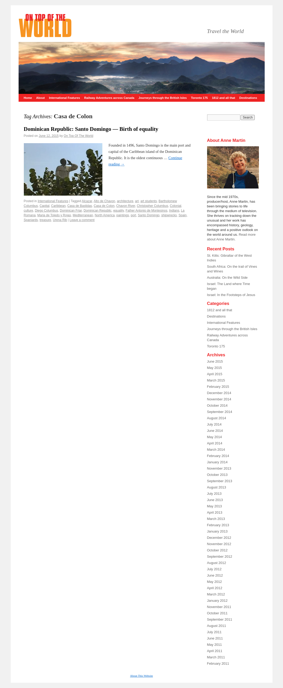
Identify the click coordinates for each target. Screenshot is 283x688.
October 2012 (217, 550)
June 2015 (215, 361)
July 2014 (214, 424)
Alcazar (87, 201)
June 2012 (215, 575)
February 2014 (218, 456)
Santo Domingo (149, 215)
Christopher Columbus (152, 206)
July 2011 (214, 632)
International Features (64, 97)
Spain (183, 215)
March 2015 (216, 380)
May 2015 (214, 368)
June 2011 (215, 638)
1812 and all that (223, 97)
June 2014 (215, 431)
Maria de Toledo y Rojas (54, 215)
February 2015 (218, 387)
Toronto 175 (199, 97)
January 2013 (217, 531)
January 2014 (217, 462)
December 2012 (219, 538)
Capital (44, 206)
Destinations (248, 97)
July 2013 (214, 494)
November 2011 (219, 607)
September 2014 (219, 412)
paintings (122, 215)
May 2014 (214, 437)
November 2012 (219, 544)
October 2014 (217, 405)
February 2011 (218, 663)
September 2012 (219, 556)
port (133, 215)
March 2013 (216, 519)
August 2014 (216, 418)
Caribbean (58, 206)
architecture (125, 201)
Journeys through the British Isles (162, 97)
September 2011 (219, 619)
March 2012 (216, 594)
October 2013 (217, 475)
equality (118, 210)
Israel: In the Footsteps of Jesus (231, 295)
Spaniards (31, 220)
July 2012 (214, 569)
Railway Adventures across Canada (109, 97)
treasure (45, 220)
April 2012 (215, 588)
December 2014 (219, 393)
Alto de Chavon (104, 201)
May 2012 (214, 582)
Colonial (175, 206)
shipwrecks (169, 215)
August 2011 (216, 626)
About (40, 97)
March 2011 (216, 657)
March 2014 (216, 450)
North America (105, 215)
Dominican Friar (71, 210)
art (137, 201)
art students (148, 201)
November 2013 (219, 468)
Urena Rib (60, 220)
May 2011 (214, 645)
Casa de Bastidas (79, 206)
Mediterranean (83, 215)
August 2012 (216, 563)
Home (28, 97)
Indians (174, 210)
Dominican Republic (98, 210)
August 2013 (216, 487)
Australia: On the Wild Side (227, 278)
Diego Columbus (46, 210)
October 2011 (217, 613)
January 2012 (217, 601)
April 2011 (215, 651)
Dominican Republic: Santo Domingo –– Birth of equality (91, 129)
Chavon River (125, 206)
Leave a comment (82, 220)
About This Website (141, 675)
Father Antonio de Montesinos (146, 210)
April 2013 (215, 512)
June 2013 (215, 500)
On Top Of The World (78, 136)
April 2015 (215, 374)
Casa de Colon (104, 206)
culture (28, 210)
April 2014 (215, 443)
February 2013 (218, 525)
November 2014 (219, 399)
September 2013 (219, 481)
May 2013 (214, 506)
